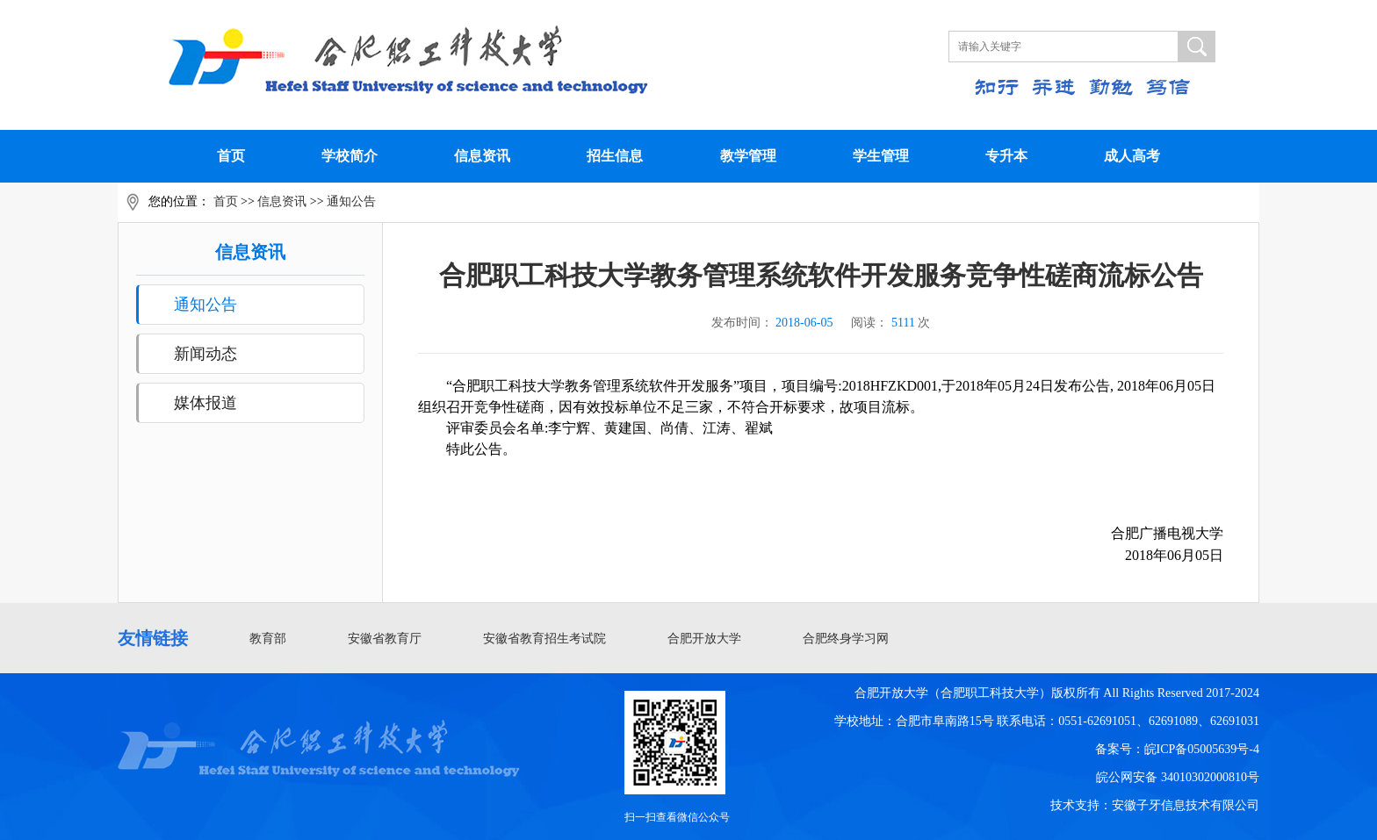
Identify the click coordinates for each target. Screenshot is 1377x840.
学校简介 (349, 155)
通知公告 (351, 201)
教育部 (267, 638)
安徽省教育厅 (385, 638)
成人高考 (1132, 155)
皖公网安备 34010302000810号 (1177, 777)
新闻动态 (205, 354)
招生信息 (615, 155)
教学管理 (748, 155)
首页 (231, 155)
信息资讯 (482, 155)
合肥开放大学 (704, 638)
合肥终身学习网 (846, 638)
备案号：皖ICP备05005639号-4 (1177, 749)
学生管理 (881, 155)
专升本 (1006, 155)
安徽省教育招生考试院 (544, 638)
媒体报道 (205, 403)
